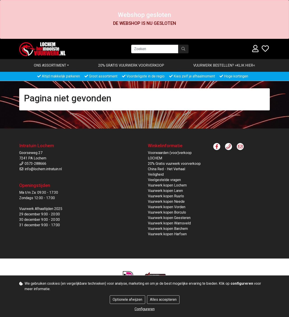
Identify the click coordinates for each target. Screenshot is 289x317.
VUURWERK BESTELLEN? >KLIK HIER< (224, 65)
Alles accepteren (163, 299)
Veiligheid (156, 174)
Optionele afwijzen (127, 299)
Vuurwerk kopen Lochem (167, 185)
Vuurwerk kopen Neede (166, 201)
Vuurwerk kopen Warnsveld (169, 223)
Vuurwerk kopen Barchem (168, 228)
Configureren (145, 309)
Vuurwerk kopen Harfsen (167, 234)
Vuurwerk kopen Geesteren (169, 218)
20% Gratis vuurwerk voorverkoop (131, 65)
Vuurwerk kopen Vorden (166, 207)
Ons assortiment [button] (50, 65)
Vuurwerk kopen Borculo (167, 212)
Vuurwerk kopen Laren (165, 191)
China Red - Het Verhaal (166, 169)
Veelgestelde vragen (164, 180)
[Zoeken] (154, 49)
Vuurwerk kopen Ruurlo (166, 196)
